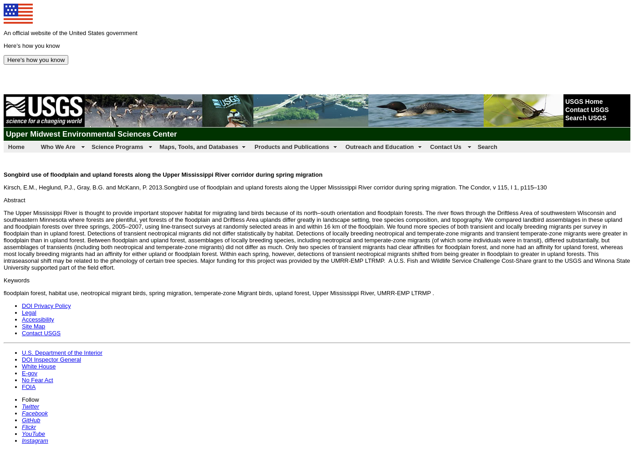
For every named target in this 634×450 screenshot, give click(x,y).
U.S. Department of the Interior (62, 352)
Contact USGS (587, 109)
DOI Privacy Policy (46, 305)
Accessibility (38, 319)
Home (16, 146)
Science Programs (117, 146)
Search (487, 146)
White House (39, 366)
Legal (29, 312)
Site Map (33, 326)
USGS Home (584, 101)
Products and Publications (291, 146)
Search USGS (585, 118)
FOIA (29, 387)
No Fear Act (37, 380)
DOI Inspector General (51, 359)
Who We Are (58, 146)
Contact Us (446, 146)
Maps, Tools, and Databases (198, 146)
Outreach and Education (379, 146)
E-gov (29, 373)
